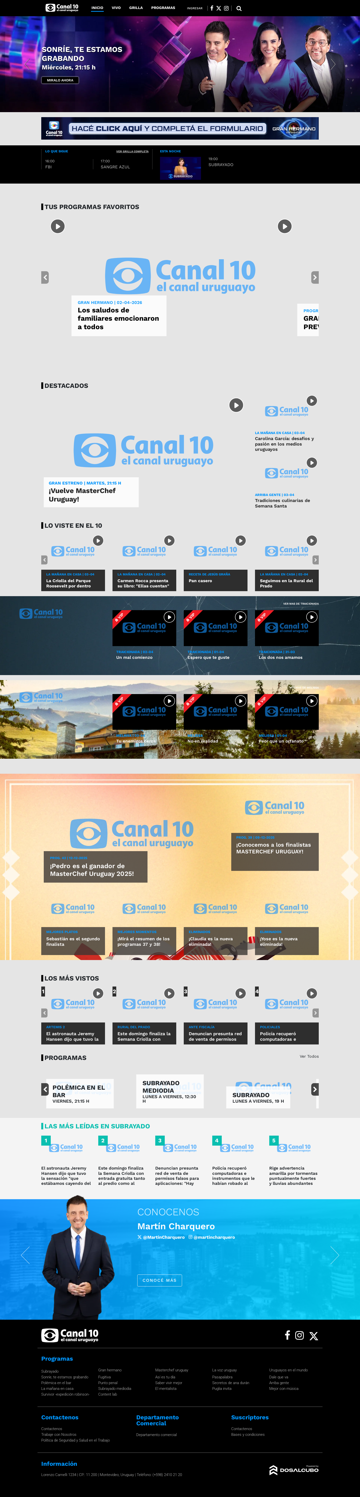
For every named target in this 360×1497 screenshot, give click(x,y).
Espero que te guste (209, 657)
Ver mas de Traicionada (301, 603)
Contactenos (51, 1429)
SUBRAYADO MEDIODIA (161, 1086)
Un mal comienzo (134, 657)
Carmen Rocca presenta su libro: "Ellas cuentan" (143, 583)
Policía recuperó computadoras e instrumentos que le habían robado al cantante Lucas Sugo (234, 1178)
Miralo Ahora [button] (60, 80)
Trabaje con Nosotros (58, 1434)
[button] (27, 64)
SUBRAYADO (251, 1095)
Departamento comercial (156, 1435)
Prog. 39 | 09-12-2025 (255, 837)
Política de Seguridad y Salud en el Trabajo (75, 1440)
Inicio (97, 7)
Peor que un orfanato (281, 741)
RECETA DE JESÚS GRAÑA (209, 574)
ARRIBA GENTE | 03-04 (274, 495)
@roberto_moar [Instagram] (255, 1237)
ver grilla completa (132, 151)
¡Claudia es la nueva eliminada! (211, 941)
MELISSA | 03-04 (130, 736)
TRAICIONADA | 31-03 (277, 652)
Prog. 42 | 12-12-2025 (68, 858)
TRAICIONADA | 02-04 (134, 652)
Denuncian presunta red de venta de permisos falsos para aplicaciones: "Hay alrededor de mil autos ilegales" (179, 1181)
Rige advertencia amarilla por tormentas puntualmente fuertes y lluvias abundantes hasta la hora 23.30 (293, 1178)
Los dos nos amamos (280, 657)
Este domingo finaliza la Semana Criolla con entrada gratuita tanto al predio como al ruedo (144, 1041)
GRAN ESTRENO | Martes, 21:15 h (85, 483)
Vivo (116, 7)
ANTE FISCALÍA (201, 1027)
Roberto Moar (166, 1226)
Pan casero (200, 580)
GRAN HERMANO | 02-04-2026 (110, 302)
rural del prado (134, 1027)
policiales (270, 1027)
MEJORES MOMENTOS (137, 932)
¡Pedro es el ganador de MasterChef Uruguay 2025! (92, 869)
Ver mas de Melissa (304, 687)
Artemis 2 (55, 1027)
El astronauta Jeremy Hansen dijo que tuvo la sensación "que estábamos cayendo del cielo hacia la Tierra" (66, 1178)
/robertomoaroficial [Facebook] (162, 1237)
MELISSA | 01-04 (273, 736)
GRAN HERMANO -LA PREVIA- (87, 58)
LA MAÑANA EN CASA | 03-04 (280, 433)
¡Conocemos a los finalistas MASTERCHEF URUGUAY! (273, 848)
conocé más (159, 1280)
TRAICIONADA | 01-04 (206, 652)
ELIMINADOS (199, 932)
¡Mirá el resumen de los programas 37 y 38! (144, 941)
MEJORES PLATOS (62, 932)
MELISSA (195, 736)
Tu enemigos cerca (136, 741)
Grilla (136, 7)
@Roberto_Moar (211, 1237)
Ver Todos (309, 1056)
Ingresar (194, 8)
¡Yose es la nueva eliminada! (279, 941)
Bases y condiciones (248, 1434)
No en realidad (203, 741)
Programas (163, 7)
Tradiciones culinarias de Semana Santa (282, 503)
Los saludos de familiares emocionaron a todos (118, 318)
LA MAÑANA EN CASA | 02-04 (142, 574)
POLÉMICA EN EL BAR (78, 1091)
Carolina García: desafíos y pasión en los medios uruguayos (284, 444)
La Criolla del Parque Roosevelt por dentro (68, 583)
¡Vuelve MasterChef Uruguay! (82, 495)
